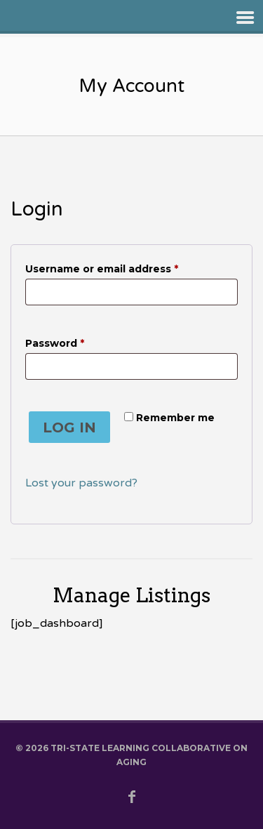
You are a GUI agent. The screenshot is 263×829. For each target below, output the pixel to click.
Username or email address (126, 267)
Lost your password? (81, 483)
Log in (69, 427)
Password (79, 341)
